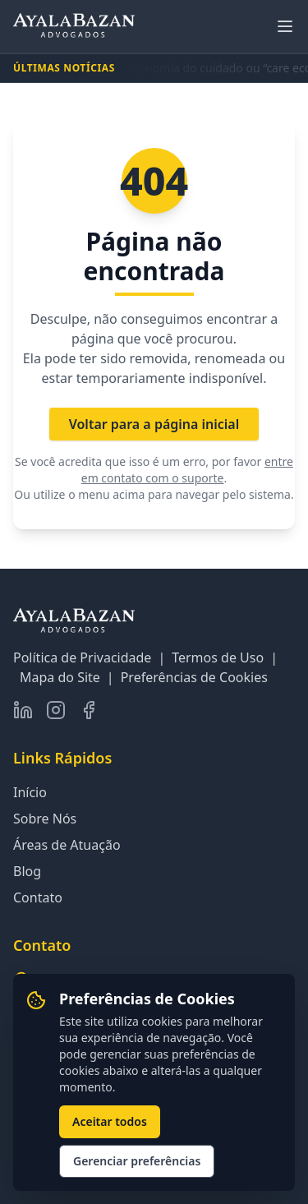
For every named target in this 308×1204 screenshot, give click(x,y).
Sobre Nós (44, 819)
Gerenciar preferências (136, 1161)
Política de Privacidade (82, 657)
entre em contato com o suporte (187, 470)
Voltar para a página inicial (154, 424)
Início (30, 792)
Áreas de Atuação (67, 845)
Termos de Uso (218, 657)
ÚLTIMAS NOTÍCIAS (64, 68)
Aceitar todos (109, 1121)
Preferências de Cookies (194, 677)
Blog (27, 871)
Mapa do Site (60, 677)
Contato (37, 897)
